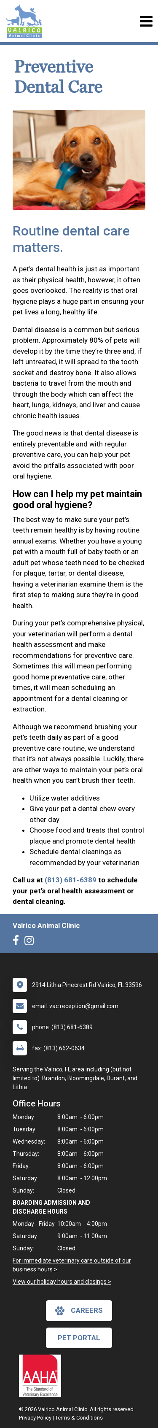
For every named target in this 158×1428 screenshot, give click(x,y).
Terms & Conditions (79, 1417)
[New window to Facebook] (18, 942)
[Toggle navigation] (146, 21)
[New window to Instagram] (31, 942)
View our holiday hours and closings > (62, 1281)
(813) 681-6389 (70, 880)
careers (79, 1310)
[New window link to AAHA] (42, 1376)
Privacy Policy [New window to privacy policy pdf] (35, 1417)
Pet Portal (79, 1337)
